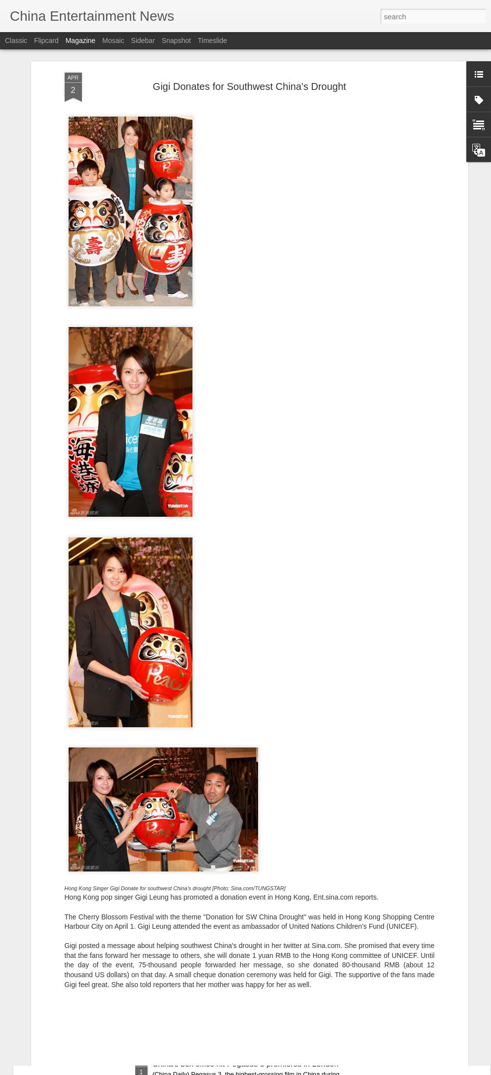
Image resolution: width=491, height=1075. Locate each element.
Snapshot (176, 40)
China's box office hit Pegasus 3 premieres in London (245, 1064)
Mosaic (113, 40)
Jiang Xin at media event (195, 839)
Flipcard (46, 40)
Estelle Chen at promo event (202, 952)
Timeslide (212, 40)
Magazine (81, 40)
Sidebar (143, 40)
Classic (16, 40)
